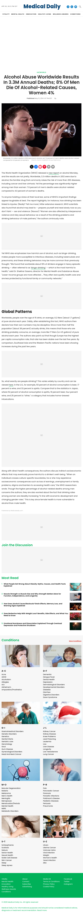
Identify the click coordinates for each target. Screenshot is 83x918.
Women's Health (50, 858)
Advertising (27, 886)
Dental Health (49, 679)
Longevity (47, 749)
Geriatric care (7, 741)
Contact (25, 881)
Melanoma (6, 793)
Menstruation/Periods (11, 803)
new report (54, 173)
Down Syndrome (50, 697)
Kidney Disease (49, 734)
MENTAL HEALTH (17, 14)
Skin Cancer (7, 860)
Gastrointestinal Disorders (12, 731)
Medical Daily (42, 6)
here (11, 384)
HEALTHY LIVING (44, 14)
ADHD (4, 677)
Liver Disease (48, 746)
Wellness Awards (61, 14)
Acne (4, 674)
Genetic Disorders (9, 734)
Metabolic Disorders (10, 811)
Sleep (4, 863)
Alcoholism (6, 679)
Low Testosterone (50, 751)
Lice (44, 744)
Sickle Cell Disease (9, 858)
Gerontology (7, 744)
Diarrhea (46, 692)
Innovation (6, 884)
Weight (46, 855)
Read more (42, 910)
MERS (4, 808)
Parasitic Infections (51, 796)
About (24, 879)
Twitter (67, 881)
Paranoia (47, 793)
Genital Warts (7, 739)
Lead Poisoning (49, 739)
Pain (45, 788)
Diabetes (47, 689)
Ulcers (45, 845)
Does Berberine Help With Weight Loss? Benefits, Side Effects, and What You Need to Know (36, 614)
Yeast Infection (49, 860)
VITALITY (6, 14)
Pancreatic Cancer (51, 791)
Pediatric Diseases (50, 801)
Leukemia (47, 741)
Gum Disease (7, 749)
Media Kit (47, 879)
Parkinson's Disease (51, 798)
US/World (41, 72)
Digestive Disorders (51, 695)
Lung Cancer (48, 754)
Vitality (4, 879)
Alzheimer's (6, 687)
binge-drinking (38, 267)
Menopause (7, 801)
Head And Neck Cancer (11, 754)
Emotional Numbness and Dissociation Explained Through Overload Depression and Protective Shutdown (33, 624)
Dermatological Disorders (54, 684)
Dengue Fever (49, 677)
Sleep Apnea (7, 865)
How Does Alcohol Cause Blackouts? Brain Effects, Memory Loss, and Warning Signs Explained (33, 604)
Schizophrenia (8, 845)
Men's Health (7, 796)
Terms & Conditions (51, 881)
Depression (48, 682)
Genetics (5, 736)
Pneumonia (48, 806)
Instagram (68, 884)
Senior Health (7, 852)
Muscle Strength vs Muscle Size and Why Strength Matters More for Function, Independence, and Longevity (32, 595)
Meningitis (6, 798)
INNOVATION (31, 14)
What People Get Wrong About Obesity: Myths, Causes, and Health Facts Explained (35, 585)
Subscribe (26, 884)
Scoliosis (5, 847)
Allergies (5, 682)
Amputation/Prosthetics (12, 689)
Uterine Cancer (49, 847)
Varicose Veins (49, 850)
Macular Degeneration (11, 788)
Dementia (47, 674)
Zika (44, 863)
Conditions (10, 640)
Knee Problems (49, 736)
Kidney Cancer (49, 731)
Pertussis (47, 803)
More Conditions (75, 641)
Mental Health (7, 806)
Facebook (68, 879)
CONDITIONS (75, 14)
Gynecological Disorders (12, 751)
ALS (3, 684)
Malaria (5, 791)
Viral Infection (49, 852)
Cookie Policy (48, 886)
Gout (4, 746)
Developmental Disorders (53, 687)
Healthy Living (7, 886)
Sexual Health (7, 855)
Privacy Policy (49, 884)
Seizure (5, 850)
